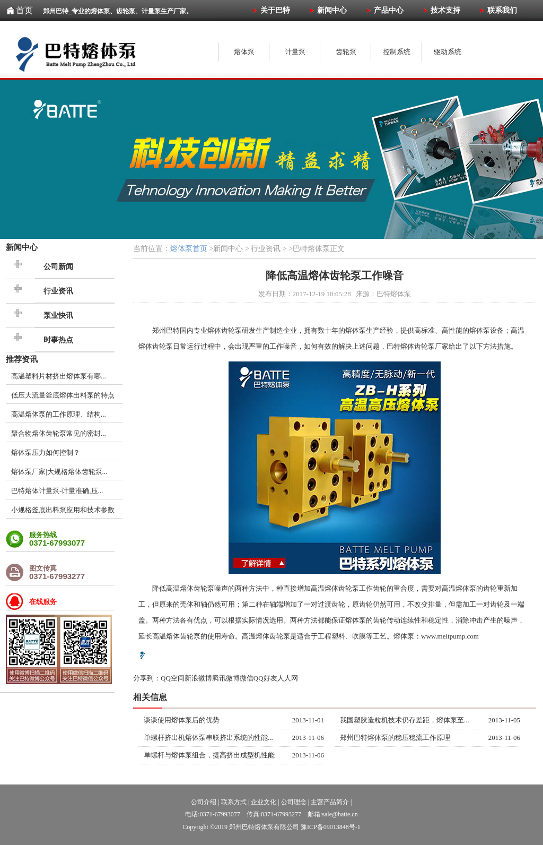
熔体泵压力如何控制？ (45, 452)
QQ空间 (173, 678)
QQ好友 (265, 678)
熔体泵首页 (188, 249)
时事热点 (58, 340)
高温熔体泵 (459, 588)
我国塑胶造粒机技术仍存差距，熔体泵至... (404, 720)
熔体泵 (355, 330)
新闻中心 (22, 247)
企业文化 (263, 802)
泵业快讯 (58, 316)
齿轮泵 (162, 346)
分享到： (147, 678)
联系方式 (234, 802)
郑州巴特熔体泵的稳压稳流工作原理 (395, 737)
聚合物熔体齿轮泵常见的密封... (58, 433)
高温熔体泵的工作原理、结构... (58, 414)
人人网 (287, 678)
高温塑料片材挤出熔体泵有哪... (58, 376)
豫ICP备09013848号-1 (331, 827)
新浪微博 (198, 678)
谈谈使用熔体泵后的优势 (182, 720)
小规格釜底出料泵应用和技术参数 (63, 510)
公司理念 (293, 802)
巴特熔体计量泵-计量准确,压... (57, 491)
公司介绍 (203, 802)
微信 (246, 678)
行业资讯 (58, 291)
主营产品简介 (330, 802)
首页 (24, 10)
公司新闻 (58, 267)
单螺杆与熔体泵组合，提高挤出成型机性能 (209, 755)
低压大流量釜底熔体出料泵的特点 (63, 395)
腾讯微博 (226, 678)
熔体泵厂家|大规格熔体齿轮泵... (59, 472)
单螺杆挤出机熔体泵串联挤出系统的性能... (208, 737)
